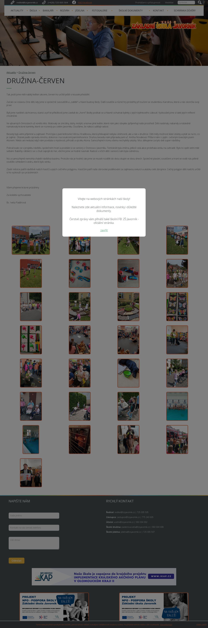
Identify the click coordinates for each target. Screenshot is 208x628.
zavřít (104, 230)
